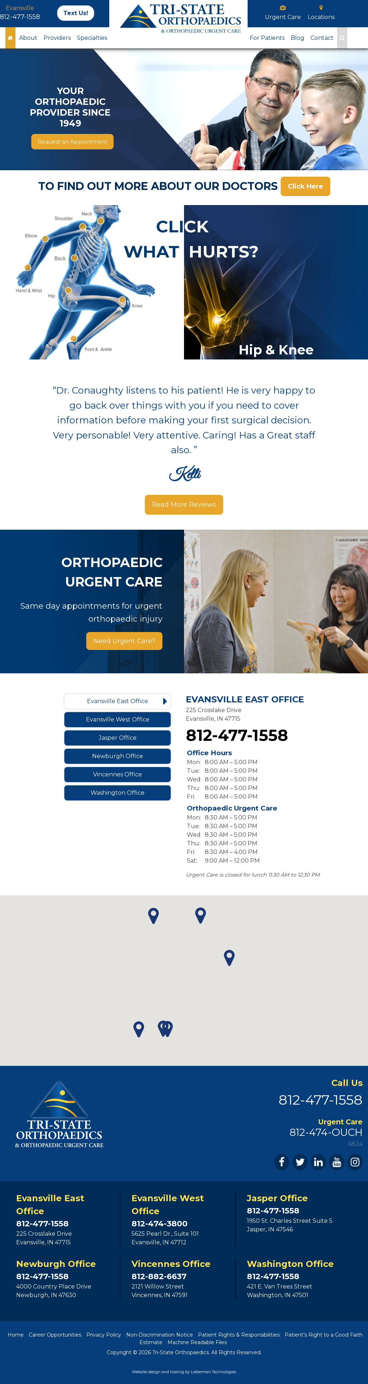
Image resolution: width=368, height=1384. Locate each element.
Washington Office (129, 792)
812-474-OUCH (326, 1132)
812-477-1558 (20, 17)
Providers (57, 37)
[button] (138, 1029)
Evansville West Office (126, 719)
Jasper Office (133, 738)
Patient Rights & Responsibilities (239, 1335)
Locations (321, 17)
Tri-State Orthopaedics (180, 1352)
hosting (177, 1372)
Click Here (305, 186)
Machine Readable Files (197, 1342)
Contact (322, 37)
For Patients (267, 37)
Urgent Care (283, 17)
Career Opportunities (55, 1335)
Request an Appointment (72, 141)
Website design (146, 1372)
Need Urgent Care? (124, 641)
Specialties (92, 37)
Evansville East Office (127, 701)
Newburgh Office (129, 756)
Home (16, 1335)
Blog (297, 37)
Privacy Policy (103, 1335)
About (28, 37)
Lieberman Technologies (213, 1372)
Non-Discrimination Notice (159, 1335)
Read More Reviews (184, 505)
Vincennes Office (130, 774)
